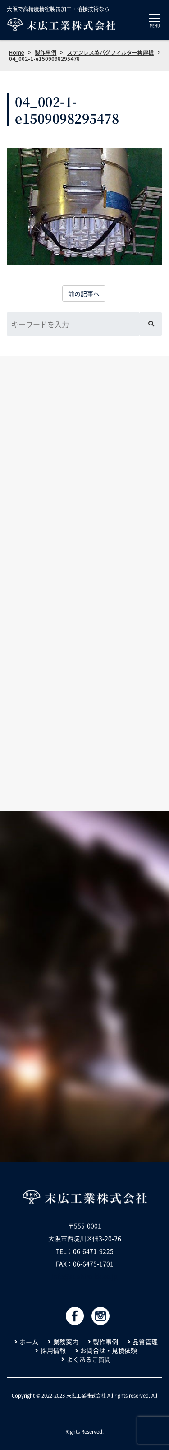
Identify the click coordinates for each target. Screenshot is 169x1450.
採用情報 (53, 1350)
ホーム (28, 1342)
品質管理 (145, 1342)
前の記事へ (84, 293)
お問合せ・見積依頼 (108, 1350)
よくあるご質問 (89, 1359)
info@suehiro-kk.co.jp (85, 1276)
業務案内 (65, 1342)
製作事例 (105, 1342)
